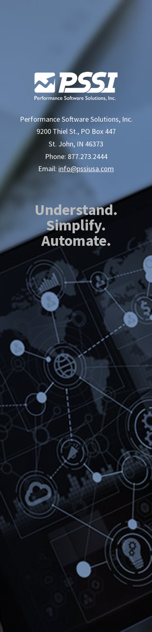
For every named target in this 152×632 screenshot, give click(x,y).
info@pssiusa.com (86, 168)
